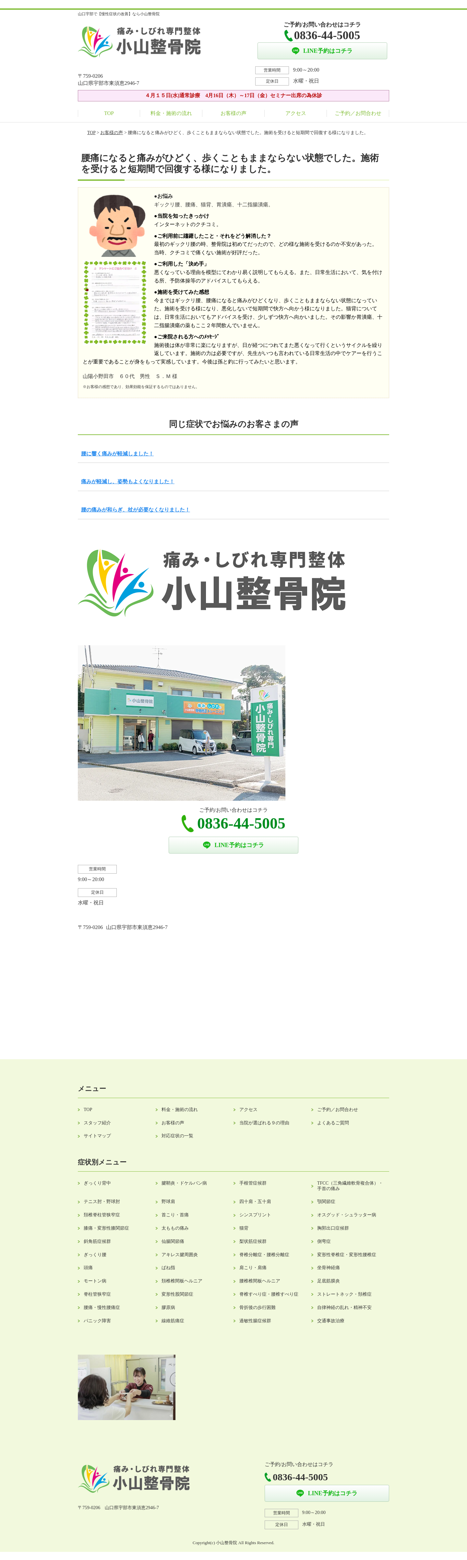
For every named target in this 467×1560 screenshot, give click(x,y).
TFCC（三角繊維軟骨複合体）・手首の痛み (350, 1186)
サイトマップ (97, 1135)
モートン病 (95, 1281)
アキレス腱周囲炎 (180, 1254)
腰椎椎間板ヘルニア (259, 1281)
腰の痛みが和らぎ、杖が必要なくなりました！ (135, 509)
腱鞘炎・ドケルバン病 (184, 1183)
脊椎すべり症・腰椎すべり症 (268, 1294)
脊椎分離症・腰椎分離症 (264, 1254)
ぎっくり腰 (95, 1254)
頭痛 (88, 1267)
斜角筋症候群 (97, 1241)
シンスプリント (255, 1214)
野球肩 (168, 1201)
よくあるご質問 (333, 1122)
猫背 (243, 1228)
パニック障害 (97, 1320)
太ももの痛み (175, 1228)
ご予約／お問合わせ (358, 113)
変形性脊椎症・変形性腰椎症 (346, 1254)
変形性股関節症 (177, 1294)
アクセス (295, 113)
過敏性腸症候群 (255, 1320)
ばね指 (168, 1267)
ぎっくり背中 (97, 1183)
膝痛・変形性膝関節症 (106, 1228)
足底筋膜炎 (328, 1281)
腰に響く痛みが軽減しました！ (117, 453)
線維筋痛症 (173, 1320)
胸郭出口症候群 (333, 1228)
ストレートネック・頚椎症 (344, 1294)
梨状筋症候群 (253, 1241)
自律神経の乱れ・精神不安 (344, 1307)
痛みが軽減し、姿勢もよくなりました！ (127, 481)
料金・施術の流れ (171, 113)
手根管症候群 (253, 1183)
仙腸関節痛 (173, 1241)
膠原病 (168, 1307)
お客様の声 (233, 113)
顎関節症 (326, 1201)
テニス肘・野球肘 (102, 1201)
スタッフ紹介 (97, 1122)
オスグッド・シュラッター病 (346, 1214)
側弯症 (324, 1241)
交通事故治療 (330, 1320)
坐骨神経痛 (328, 1267)
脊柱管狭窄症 (97, 1294)
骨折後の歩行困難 (257, 1307)
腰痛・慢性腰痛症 (102, 1307)
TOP (109, 113)
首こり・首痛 (175, 1214)
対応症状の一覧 (177, 1135)
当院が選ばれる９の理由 (264, 1122)
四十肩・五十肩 (255, 1201)
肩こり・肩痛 (253, 1267)
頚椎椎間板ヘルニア (182, 1281)
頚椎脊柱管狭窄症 (102, 1214)
